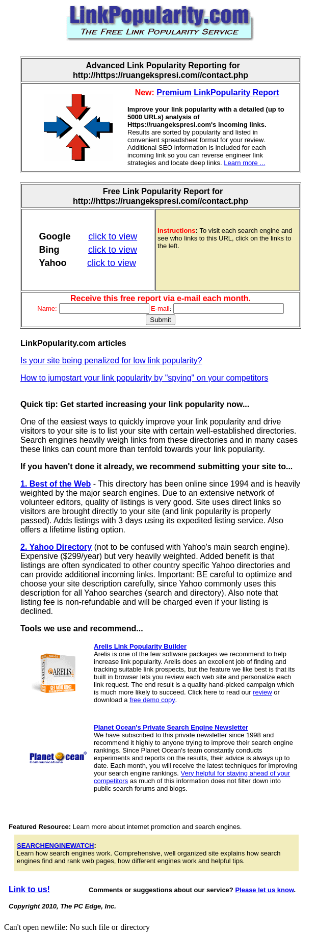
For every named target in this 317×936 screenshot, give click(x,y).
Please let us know (264, 890)
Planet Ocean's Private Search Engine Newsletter (171, 727)
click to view (112, 236)
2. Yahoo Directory (56, 547)
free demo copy (152, 700)
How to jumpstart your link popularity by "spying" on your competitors (144, 377)
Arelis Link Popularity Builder (140, 646)
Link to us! (29, 889)
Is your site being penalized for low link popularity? (111, 360)
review (262, 692)
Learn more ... (244, 163)
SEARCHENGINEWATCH (55, 845)
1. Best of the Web (55, 483)
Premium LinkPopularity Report (217, 92)
